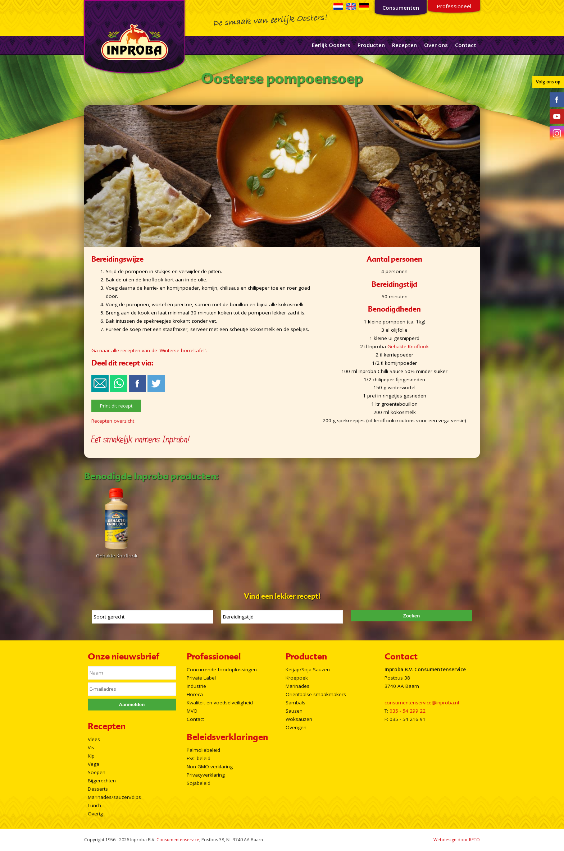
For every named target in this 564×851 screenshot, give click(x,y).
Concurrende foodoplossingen (222, 669)
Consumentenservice (177, 840)
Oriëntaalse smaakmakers (316, 694)
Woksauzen (299, 719)
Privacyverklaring (206, 775)
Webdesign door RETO (456, 840)
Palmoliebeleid (203, 750)
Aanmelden (132, 704)
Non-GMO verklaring (210, 766)
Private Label (201, 678)
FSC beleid (198, 758)
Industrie (196, 686)
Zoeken (411, 615)
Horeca (195, 694)
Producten (371, 45)
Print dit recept (116, 405)
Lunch (94, 805)
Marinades (297, 686)
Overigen (296, 727)
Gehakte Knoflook (408, 346)
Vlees (94, 739)
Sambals (295, 702)
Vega (93, 764)
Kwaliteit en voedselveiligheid (220, 702)
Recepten (404, 45)
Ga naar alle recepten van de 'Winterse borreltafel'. (149, 350)
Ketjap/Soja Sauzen (308, 669)
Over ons (436, 45)
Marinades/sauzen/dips (114, 797)
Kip (91, 756)
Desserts (98, 789)
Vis (91, 747)
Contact (465, 45)
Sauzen (294, 711)
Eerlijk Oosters (331, 45)
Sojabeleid (198, 783)
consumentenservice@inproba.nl (422, 702)
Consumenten (400, 7)
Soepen (96, 772)
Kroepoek (297, 678)
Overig (95, 813)
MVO (192, 711)
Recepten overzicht (112, 421)
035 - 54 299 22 (408, 711)
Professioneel (454, 6)
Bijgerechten (102, 780)
